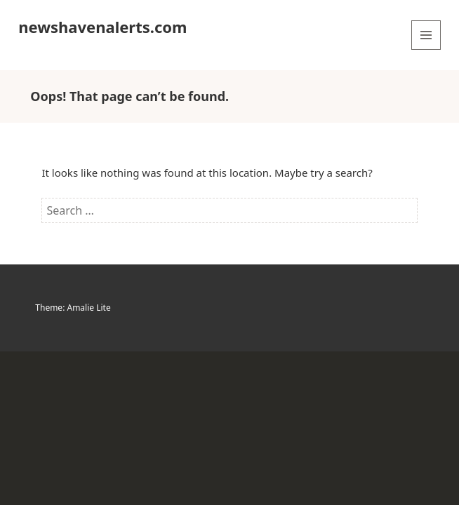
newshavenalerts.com (102, 26)
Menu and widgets (426, 49)
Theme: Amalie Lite (72, 308)
